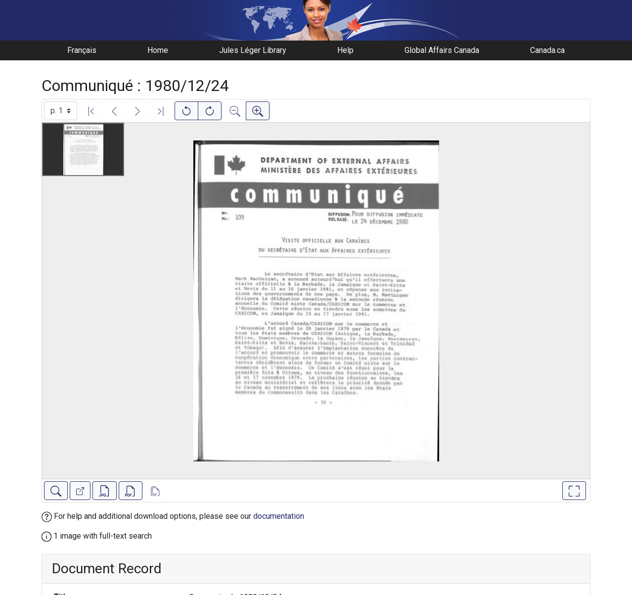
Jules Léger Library (252, 50)
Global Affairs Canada (442, 50)
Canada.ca (547, 50)
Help (345, 50)
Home (157, 50)
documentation (278, 516)
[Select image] (60, 110)
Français (81, 50)
